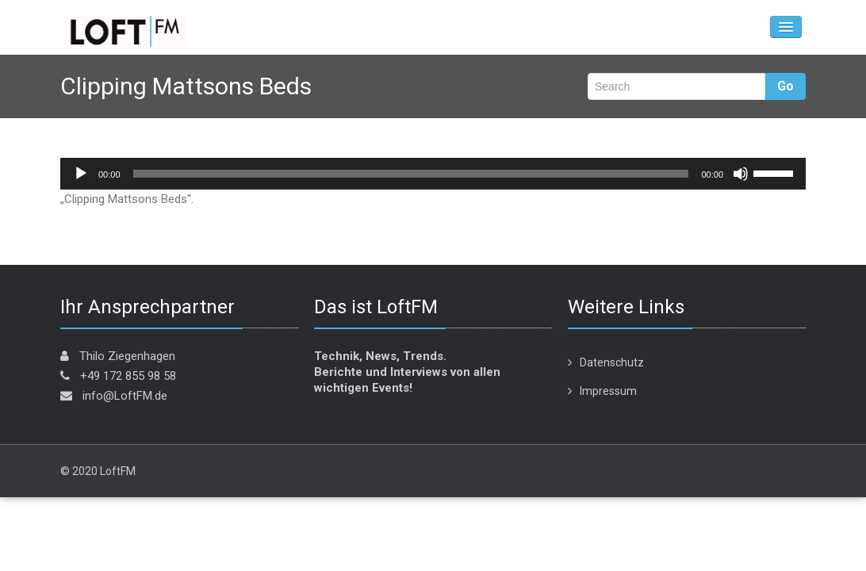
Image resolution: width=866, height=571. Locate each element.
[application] (433, 174)
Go (785, 86)
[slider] (411, 174)
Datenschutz (612, 362)
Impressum (608, 391)
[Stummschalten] (741, 174)
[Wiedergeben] (81, 174)
